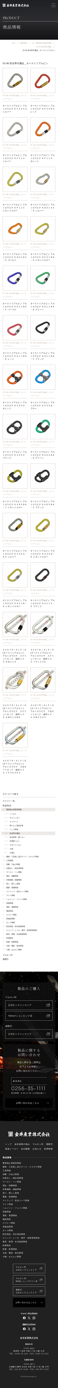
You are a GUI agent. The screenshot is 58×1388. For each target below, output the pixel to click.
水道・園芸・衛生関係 (13, 946)
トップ (8, 1144)
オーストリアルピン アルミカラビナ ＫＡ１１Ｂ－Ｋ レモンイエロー (15, 603)
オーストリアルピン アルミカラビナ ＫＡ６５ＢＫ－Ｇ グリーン (42, 455)
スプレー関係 (10, 915)
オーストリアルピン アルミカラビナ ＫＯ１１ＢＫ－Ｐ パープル (15, 306)
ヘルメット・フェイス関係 (15, 899)
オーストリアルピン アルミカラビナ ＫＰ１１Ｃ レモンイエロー (15, 207)
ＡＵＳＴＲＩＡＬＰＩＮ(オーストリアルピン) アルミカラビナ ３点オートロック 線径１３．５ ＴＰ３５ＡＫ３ (14, 766)
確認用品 (8, 911)
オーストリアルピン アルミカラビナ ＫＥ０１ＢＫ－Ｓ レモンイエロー (42, 257)
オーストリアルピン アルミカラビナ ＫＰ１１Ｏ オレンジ (42, 158)
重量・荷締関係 (10, 888)
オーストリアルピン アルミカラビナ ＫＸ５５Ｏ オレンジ (15, 405)
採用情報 (48, 1149)
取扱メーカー (11, 1149)
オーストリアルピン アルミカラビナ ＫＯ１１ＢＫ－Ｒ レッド (15, 356)
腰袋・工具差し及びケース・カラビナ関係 (21, 857)
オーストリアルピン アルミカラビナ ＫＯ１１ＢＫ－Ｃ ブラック (42, 356)
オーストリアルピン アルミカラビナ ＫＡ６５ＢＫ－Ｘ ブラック (42, 504)
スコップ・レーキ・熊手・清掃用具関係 (20, 930)
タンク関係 (9, 923)
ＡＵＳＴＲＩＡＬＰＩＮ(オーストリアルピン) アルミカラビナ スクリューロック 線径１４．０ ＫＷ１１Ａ (14, 656)
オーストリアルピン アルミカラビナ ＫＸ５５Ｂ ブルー (42, 405)
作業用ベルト (12, 841)
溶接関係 (8, 903)
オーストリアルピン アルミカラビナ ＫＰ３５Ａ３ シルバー (15, 109)
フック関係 (11, 829)
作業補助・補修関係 (12, 880)
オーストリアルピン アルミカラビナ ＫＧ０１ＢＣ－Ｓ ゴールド (15, 257)
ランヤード (11, 822)
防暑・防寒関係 (10, 942)
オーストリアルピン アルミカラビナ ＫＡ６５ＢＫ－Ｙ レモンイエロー (15, 504)
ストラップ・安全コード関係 (15, 891)
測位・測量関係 (10, 876)
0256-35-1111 (28, 1089)
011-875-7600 (21, 1369)
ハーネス (10, 814)
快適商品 (8, 938)
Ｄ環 (8, 849)
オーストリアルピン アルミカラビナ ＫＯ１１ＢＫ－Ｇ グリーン (42, 306)
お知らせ (37, 1149)
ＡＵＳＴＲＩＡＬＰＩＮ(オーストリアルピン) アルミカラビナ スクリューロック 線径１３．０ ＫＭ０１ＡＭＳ (14, 711)
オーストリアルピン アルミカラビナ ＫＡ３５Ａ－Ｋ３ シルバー (15, 554)
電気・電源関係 (10, 907)
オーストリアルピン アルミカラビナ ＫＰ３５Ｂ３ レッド (42, 109)
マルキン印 (8, 955)
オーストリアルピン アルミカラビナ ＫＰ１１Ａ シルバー (15, 158)
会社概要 (25, 1149)
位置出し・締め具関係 (13, 868)
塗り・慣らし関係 (11, 884)
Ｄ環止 (9, 853)
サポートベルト (12, 845)
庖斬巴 (6, 959)
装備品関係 (9, 919)
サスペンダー (12, 818)
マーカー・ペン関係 (12, 872)
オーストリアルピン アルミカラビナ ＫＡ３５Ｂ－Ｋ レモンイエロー (42, 554)
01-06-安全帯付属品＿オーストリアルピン (14, 97)
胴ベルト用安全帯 (13, 826)
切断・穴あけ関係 (11, 864)
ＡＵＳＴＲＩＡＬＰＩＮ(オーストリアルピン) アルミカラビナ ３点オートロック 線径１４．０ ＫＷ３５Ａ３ (42, 711)
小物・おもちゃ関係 (12, 950)
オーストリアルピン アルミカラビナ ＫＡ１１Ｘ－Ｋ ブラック (42, 603)
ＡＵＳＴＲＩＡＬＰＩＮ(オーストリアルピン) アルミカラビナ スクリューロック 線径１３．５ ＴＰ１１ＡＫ (42, 656)
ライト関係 (9, 895)
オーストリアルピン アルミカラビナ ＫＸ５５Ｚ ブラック (15, 455)
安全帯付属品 (12, 833)
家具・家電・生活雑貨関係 (15, 934)
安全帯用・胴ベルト (14, 837)
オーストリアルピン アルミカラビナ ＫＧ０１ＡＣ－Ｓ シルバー (42, 207)
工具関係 (8, 860)
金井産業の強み (22, 1144)
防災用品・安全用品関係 (14, 926)
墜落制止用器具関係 (12, 810)
